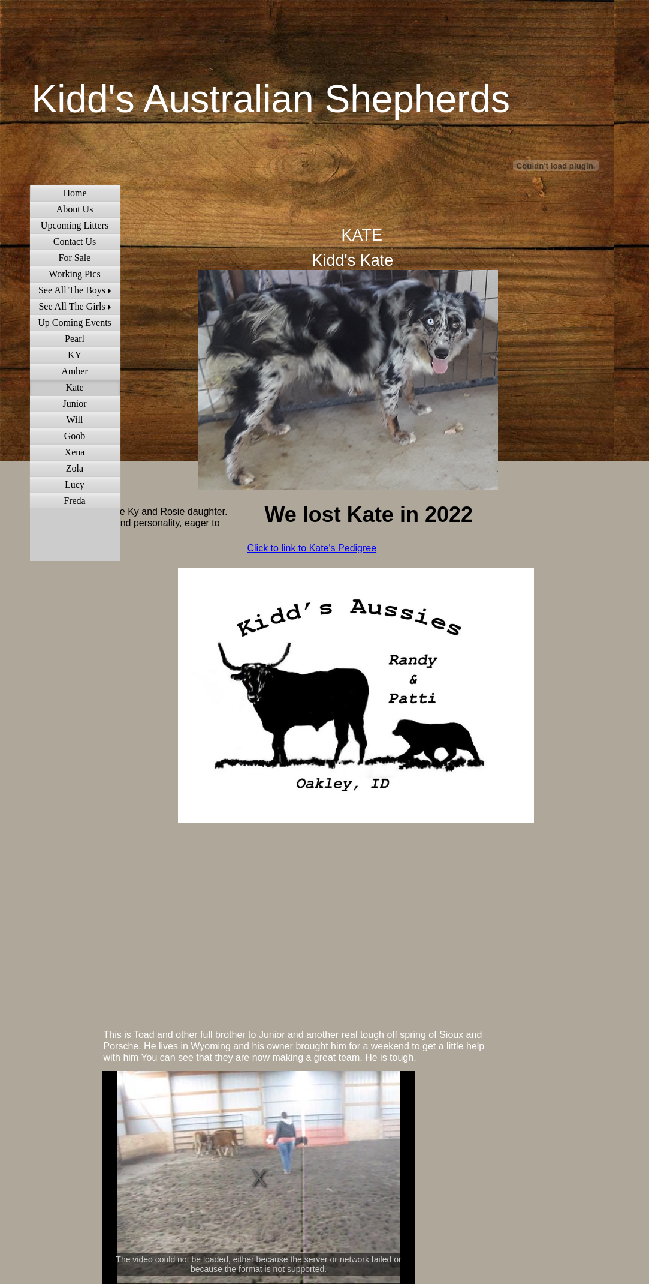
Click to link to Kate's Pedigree (312, 548)
